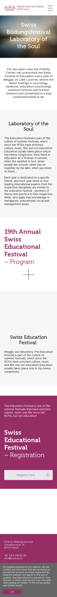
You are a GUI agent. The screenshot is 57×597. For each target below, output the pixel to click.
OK (12, 591)
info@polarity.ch (13, 558)
